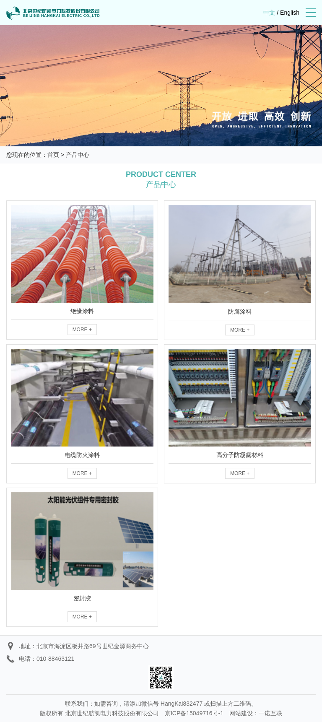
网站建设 (241, 713)
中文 (269, 12)
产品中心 (77, 154)
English (289, 12)
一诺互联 (270, 713)
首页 (53, 154)
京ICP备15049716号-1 (194, 713)
